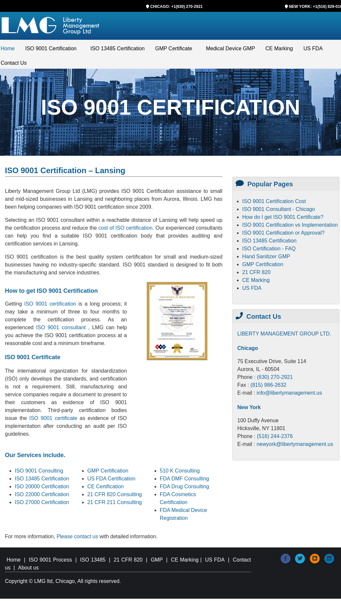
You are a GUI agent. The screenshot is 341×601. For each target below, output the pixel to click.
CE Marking (279, 51)
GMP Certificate (173, 51)
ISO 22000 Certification (42, 496)
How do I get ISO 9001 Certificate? (282, 219)
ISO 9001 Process (50, 562)
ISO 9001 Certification (51, 51)
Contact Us (14, 65)
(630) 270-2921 (275, 379)
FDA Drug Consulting (184, 489)
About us (28, 570)
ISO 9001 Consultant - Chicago (278, 211)
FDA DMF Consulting (184, 481)
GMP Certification (107, 473)
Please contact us (77, 539)
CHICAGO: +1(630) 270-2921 (176, 6)
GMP (156, 562)
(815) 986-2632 (268, 387)
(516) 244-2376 (275, 438)
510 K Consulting (180, 473)
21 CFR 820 (256, 274)
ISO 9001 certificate (54, 420)
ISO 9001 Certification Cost (274, 203)
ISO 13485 (92, 562)
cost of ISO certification (125, 230)
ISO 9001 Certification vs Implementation (290, 227)
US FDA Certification (111, 481)
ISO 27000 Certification (42, 504)
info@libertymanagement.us (289, 395)
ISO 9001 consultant (62, 330)
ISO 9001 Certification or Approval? (283, 235)
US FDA (313, 51)
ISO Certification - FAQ (269, 251)
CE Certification (105, 489)
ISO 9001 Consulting (39, 473)
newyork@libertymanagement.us (295, 446)
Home (8, 51)
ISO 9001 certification (50, 306)
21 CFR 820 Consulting (114, 496)
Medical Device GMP (230, 51)
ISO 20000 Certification (42, 489)
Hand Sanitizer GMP (266, 259)
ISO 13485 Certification (117, 51)
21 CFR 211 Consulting (114, 504)
